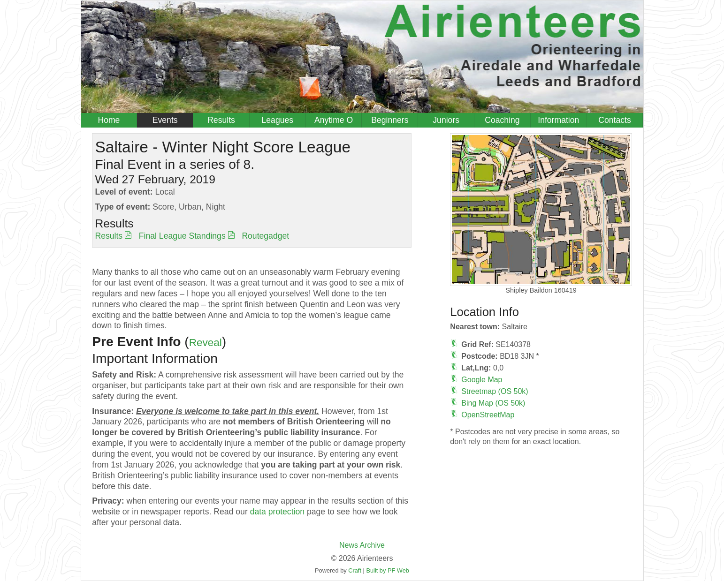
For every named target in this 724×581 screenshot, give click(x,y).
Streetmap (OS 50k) (494, 391)
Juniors (446, 120)
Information (558, 120)
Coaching (502, 120)
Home (109, 120)
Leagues (278, 120)
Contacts (614, 120)
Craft (354, 570)
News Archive (362, 545)
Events (165, 120)
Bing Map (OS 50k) (493, 403)
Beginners (389, 120)
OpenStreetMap (487, 415)
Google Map (481, 380)
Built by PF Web (387, 570)
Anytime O (333, 120)
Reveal (205, 342)
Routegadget (265, 236)
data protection (277, 511)
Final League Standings (182, 236)
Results (221, 120)
